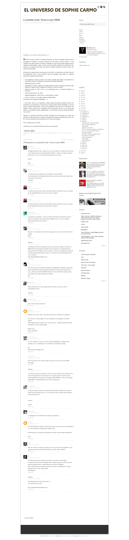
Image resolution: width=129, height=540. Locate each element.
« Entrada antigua (27, 139)
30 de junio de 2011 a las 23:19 (34, 412)
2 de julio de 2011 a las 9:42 (33, 457)
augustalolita (31, 411)
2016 (82, 99)
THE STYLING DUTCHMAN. (88, 262)
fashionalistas (84, 229)
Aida (29, 443)
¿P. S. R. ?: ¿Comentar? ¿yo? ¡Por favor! (95, 171)
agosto (83, 118)
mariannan (83, 267)
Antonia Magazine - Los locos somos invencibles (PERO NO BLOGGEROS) (92, 237)
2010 (82, 150)
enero (83, 148)
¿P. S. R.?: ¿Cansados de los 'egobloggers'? (96, 162)
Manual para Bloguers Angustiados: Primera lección (94, 181)
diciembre (84, 111)
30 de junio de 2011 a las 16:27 (34, 387)
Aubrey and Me (84, 227)
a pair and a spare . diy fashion (88, 254)
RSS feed (65, 132)
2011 (82, 110)
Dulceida (83, 275)
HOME (80, 30)
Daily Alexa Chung (85, 278)
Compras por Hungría (86, 132)
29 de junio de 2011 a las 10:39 (34, 148)
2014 (82, 103)
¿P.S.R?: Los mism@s (87, 137)
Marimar (30, 169)
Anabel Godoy (31, 299)
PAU (29, 456)
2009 (82, 153)
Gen (29, 263)
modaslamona (31, 212)
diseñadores (37, 132)
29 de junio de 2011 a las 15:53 (34, 311)
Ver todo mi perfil (83, 57)
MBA (80, 35)
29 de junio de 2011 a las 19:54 (34, 338)
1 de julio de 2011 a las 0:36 (33, 423)
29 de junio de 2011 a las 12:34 (34, 188)
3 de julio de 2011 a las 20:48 (34, 478)
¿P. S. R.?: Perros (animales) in (88, 124)
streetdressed (31, 386)
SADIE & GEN (84, 221)
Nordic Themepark (67, 536)
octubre (83, 115)
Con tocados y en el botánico (88, 135)
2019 (82, 93)
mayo (83, 142)
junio (83, 121)
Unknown (30, 310)
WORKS (81, 37)
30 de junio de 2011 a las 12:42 (34, 370)
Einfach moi (31, 282)
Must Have (31, 146)
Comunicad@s (85, 138)
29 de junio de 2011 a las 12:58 (34, 214)
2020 (82, 91)
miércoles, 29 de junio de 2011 (47, 22)
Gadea (29, 186)
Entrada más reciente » (68, 139)
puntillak (44, 132)
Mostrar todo (103, 245)
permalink (59, 132)
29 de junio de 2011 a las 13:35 (34, 243)
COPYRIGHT (82, 41)
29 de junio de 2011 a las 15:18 (34, 283)
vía (46, 99)
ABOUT (81, 31)
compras (31, 132)
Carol (29, 227)
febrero (83, 146)
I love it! (83, 224)
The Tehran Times (85, 273)
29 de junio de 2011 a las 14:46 (34, 265)
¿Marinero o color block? (87, 127)
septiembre (84, 116)
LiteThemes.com (84, 536)
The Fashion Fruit (85, 243)
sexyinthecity (31, 356)
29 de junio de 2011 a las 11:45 (34, 171)
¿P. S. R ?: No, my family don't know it (90, 130)
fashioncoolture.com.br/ (86, 240)
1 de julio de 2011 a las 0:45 (33, 444)
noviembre (84, 113)
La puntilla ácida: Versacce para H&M (90, 123)
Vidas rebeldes (85, 126)
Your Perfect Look (85, 213)
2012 (82, 108)
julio (83, 119)
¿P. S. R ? (81, 33)
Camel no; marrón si (86, 140)
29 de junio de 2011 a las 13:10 (34, 229)
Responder (30, 165)
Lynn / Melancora (32, 337)
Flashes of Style (84, 259)
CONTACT (81, 43)
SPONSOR (81, 39)
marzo (83, 145)
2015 (82, 101)
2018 (82, 95)
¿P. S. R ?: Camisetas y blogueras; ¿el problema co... (93, 129)
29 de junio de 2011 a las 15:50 (34, 300)
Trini (82, 257)
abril (83, 143)
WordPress (52, 536)
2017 (82, 97)
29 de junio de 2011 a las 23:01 (34, 357)
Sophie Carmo (29, 22)
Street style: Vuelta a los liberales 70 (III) (91, 134)
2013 (82, 106)
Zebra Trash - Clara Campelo (88, 265)
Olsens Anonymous (85, 270)
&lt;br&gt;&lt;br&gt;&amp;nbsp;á (45, 37)
